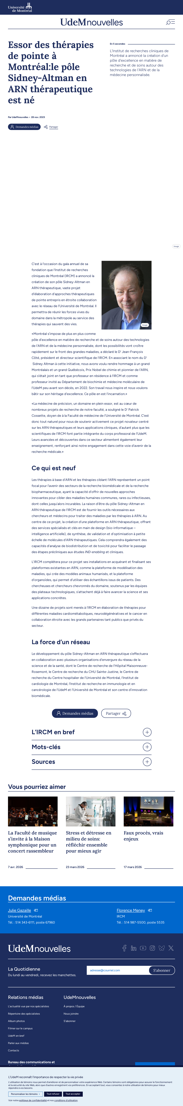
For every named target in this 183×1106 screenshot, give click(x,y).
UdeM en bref (16, 1039)
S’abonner (69, 1024)
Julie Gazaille (19, 914)
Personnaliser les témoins (25, 1094)
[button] (170, 23)
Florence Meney (131, 914)
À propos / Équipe (74, 1010)
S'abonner (161, 974)
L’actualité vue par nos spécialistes (28, 1010)
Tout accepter (73, 1093)
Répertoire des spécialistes (24, 1017)
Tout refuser (53, 1093)
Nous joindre (71, 1017)
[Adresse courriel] (118, 974)
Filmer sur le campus (20, 1032)
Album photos (16, 1024)
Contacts (13, 1054)
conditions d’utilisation (66, 1100)
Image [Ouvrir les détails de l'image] (176, 250)
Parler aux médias (18, 1047)
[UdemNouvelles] (91, 23)
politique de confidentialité (33, 1100)
